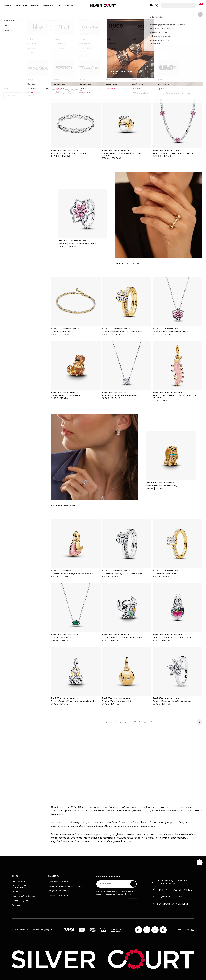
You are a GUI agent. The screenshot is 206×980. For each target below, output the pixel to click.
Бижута (7, 5)
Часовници (21, 5)
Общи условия (18, 882)
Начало (6, 15)
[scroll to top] (200, 862)
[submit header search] (193, 5)
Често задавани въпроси (23, 896)
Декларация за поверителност (19, 886)
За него (69, 5)
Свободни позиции (20, 901)
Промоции (47, 5)
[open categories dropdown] (21, 31)
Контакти (16, 905)
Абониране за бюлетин (108, 876)
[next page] (200, 722)
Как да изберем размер (59, 891)
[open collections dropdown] (21, 77)
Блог (59, 5)
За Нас (15, 892)
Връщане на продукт (58, 895)
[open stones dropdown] (21, 65)
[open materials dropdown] (21, 42)
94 (151, 722)
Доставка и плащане (58, 882)
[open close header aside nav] (151, 5)
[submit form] (133, 884)
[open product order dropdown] (192, 93)
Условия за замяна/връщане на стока (66, 886)
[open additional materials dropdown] (21, 54)
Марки (34, 5)
